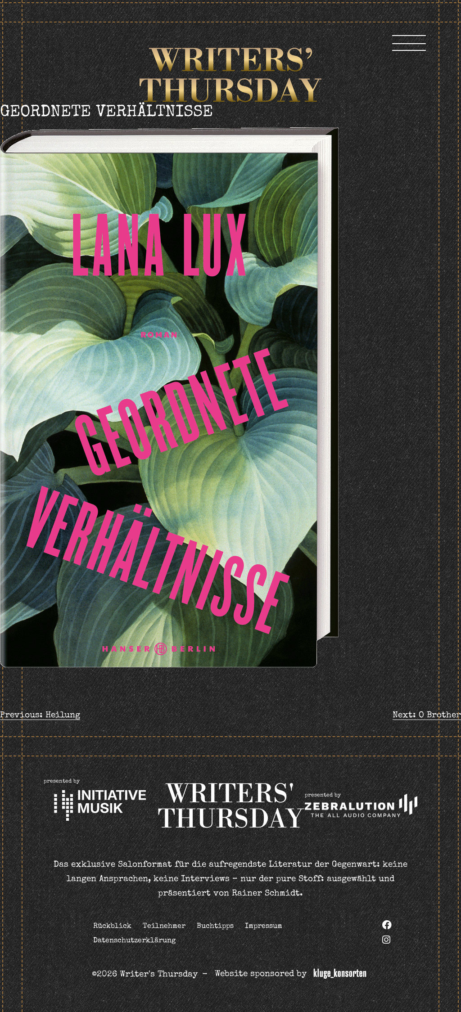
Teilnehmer (164, 926)
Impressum (263, 926)
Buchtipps (215, 926)
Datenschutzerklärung (134, 941)
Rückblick (112, 926)
